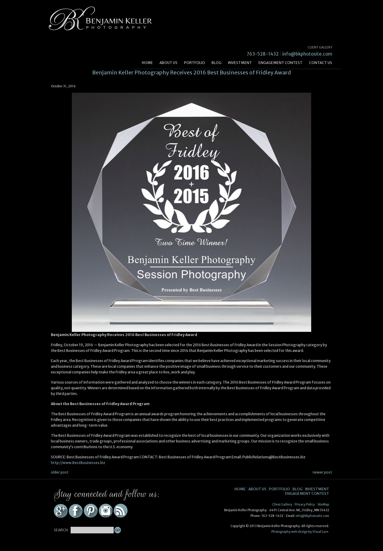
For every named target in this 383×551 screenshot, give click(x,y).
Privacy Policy (305, 504)
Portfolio (194, 62)
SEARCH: (61, 530)
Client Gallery (282, 504)
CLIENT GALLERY (320, 47)
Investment (240, 62)
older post (60, 472)
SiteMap (323, 504)
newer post (322, 472)
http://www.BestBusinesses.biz (78, 462)
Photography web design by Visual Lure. (300, 532)
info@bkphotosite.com (307, 54)
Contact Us (320, 62)
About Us (168, 62)
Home (147, 62)
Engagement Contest (281, 62)
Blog (216, 62)
